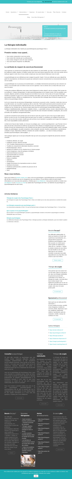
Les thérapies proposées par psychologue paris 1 (21, 205)
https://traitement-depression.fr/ (58, 336)
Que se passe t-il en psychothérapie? (17, 210)
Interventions (23, 12)
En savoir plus (41, 12)
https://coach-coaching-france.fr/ (58, 342)
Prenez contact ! (58, 258)
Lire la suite (19, 396)
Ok (36, 476)
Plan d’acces (56, 12)
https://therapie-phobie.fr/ (56, 333)
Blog (28, 17)
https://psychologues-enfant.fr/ (58, 331)
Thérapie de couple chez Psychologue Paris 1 (20, 198)
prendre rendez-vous (21, 177)
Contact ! (11, 451)
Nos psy (49, 12)
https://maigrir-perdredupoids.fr (58, 339)
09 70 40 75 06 (47, 1)
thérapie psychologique (13, 218)
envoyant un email (21, 182)
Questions (14, 12)
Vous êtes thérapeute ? (38, 17)
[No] (70, 474)
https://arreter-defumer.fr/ (56, 328)
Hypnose (32, 12)
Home (7, 12)
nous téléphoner (41, 181)
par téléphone (8, 182)
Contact (64, 12)
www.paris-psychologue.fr (53, 188)
